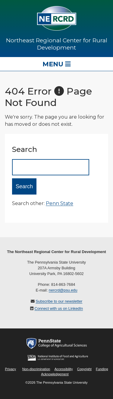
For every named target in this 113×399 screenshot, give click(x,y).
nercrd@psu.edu (63, 290)
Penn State (59, 203)
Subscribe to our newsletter (59, 301)
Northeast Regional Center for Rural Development (56, 44)
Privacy (10, 369)
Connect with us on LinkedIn (58, 308)
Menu (56, 64)
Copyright (84, 369)
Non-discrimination (36, 369)
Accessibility (64, 369)
